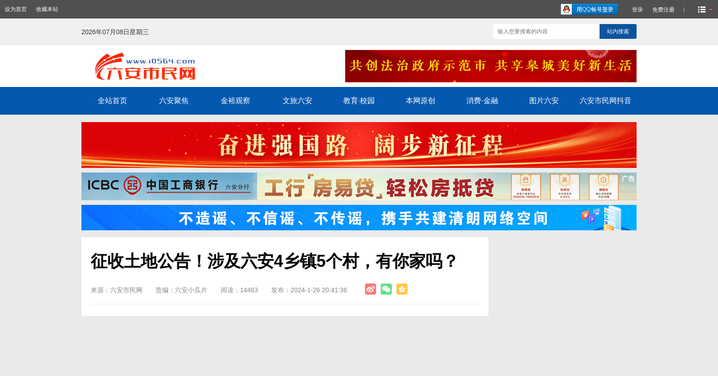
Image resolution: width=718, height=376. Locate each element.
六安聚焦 (174, 101)
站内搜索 (618, 31)
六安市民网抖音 (605, 101)
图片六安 (544, 101)
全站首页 (112, 101)
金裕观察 (235, 101)
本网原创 (420, 101)
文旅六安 (297, 101)
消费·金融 (482, 101)
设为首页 (16, 9)
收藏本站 (47, 9)
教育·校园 (359, 101)
